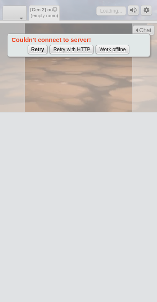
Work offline (112, 49)
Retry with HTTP (71, 49)
